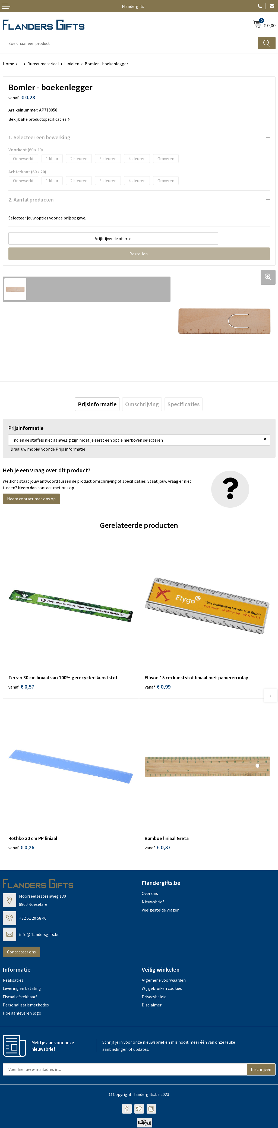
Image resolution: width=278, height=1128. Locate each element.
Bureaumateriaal (43, 63)
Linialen (71, 63)
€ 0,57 (21, 686)
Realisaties (13, 980)
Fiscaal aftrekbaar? (20, 997)
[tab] (97, 404)
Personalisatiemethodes (26, 1005)
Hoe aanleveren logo (22, 1014)
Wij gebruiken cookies (162, 989)
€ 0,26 (21, 848)
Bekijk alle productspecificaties (39, 119)
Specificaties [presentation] (184, 404)
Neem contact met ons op (31, 498)
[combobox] (130, 43)
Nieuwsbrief (153, 902)
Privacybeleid (154, 997)
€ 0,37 (157, 848)
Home (8, 63)
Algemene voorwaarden (164, 980)
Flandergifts (133, 6)
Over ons (150, 894)
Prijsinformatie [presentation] (97, 404)
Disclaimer (152, 1005)
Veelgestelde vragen (160, 910)
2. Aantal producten (31, 199)
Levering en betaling (22, 989)
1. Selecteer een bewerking (39, 137)
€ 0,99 (157, 686)
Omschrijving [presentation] (142, 404)
